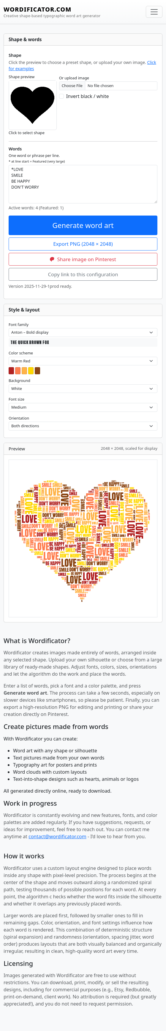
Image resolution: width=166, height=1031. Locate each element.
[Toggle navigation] (154, 12)
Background (19, 380)
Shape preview (21, 76)
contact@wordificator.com (57, 836)
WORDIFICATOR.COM (52, 12)
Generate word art (83, 225)
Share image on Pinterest (83, 259)
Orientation (19, 418)
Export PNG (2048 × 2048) (83, 243)
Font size (16, 399)
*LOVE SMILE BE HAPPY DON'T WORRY (83, 184)
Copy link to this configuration (83, 274)
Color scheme (21, 353)
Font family (19, 324)
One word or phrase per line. (37, 158)
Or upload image (74, 78)
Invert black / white (87, 96)
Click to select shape (27, 132)
